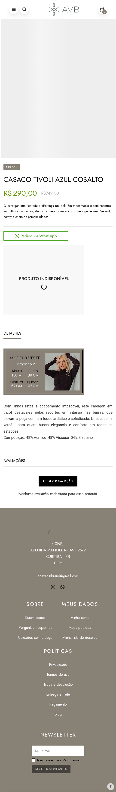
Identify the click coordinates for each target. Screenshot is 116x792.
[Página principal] (62, 9)
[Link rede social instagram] (53, 587)
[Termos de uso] (58, 674)
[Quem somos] (35, 617)
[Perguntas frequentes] (35, 627)
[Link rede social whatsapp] (63, 587)
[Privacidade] (58, 664)
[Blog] (58, 714)
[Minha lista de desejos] (80, 637)
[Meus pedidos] (80, 627)
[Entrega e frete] (58, 694)
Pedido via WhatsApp (39, 236)
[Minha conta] (80, 617)
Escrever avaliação (58, 481)
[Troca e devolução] (58, 684)
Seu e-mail (42, 750)
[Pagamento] (58, 704)
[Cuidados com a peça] (35, 637)
